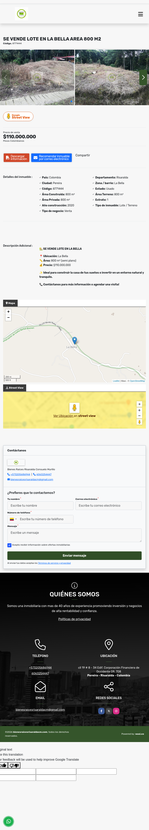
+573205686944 (20, 474)
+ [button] (8, 312)
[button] (71, 101)
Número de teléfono (19, 512)
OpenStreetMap (137, 381)
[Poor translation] (14, 765)
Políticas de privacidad (74, 619)
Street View (18, 116)
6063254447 (44, 474)
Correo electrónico (87, 498)
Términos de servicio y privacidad (54, 563)
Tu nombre (14, 498)
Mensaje (12, 526)
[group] (37, 77)
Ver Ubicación (63, 416)
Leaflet (116, 381)
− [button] (8, 318)
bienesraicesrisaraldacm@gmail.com (31, 479)
